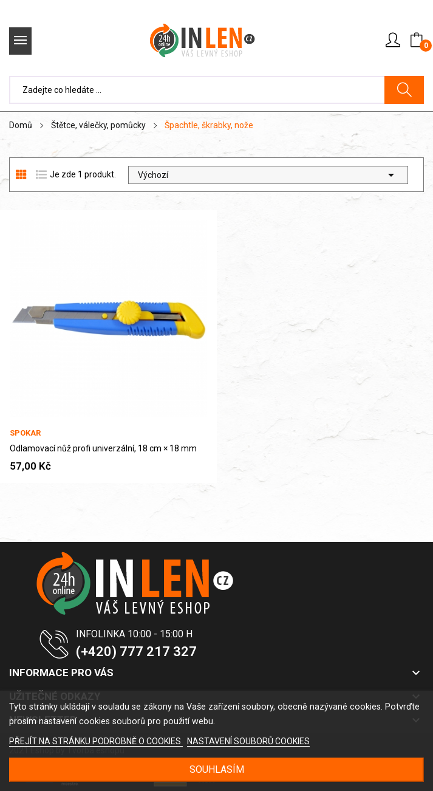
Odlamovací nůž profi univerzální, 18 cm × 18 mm (103, 448)
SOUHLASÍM (216, 769)
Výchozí (268, 175)
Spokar (25, 433)
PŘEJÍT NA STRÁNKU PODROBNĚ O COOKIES (96, 741)
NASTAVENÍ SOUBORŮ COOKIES (248, 741)
